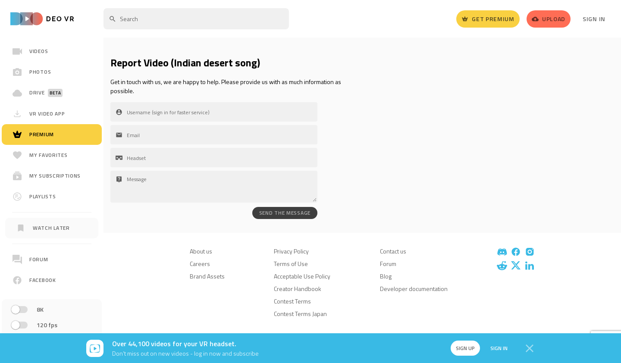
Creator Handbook (297, 288)
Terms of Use (291, 263)
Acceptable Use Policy (302, 276)
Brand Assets (207, 276)
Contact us (393, 251)
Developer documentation (414, 288)
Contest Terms (292, 301)
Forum (388, 263)
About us (201, 251)
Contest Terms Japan (300, 313)
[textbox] (196, 18)
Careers (200, 263)
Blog (386, 276)
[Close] (529, 348)
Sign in (498, 348)
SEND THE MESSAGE (284, 213)
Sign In (594, 18)
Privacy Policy (291, 251)
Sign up (464, 348)
